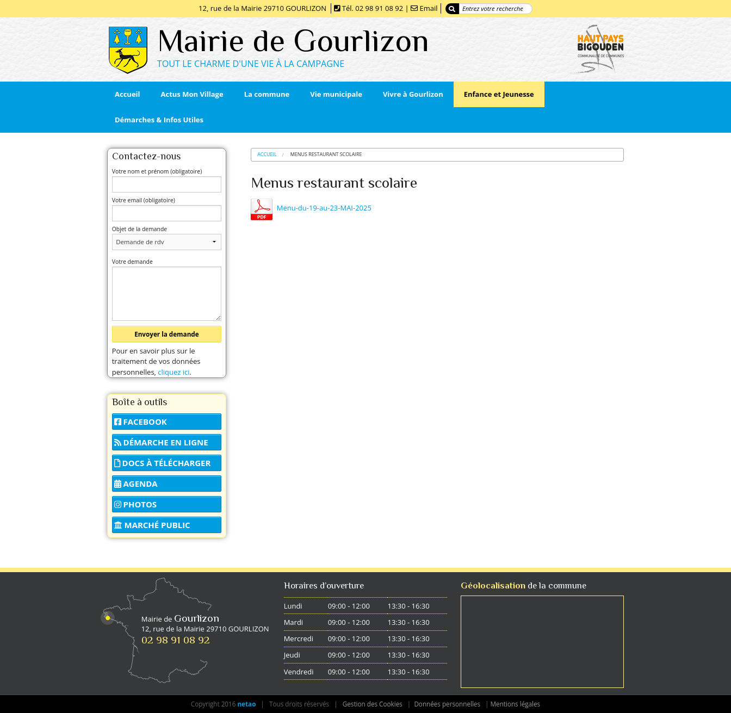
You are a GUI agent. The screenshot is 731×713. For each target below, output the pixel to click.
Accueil (267, 154)
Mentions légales (516, 703)
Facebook (140, 421)
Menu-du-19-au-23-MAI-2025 (324, 208)
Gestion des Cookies (372, 703)
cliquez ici (173, 372)
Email (428, 8)
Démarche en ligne (161, 442)
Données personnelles (447, 703)
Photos (135, 504)
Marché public (152, 524)
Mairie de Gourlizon (293, 40)
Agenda (136, 483)
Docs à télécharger (162, 462)
